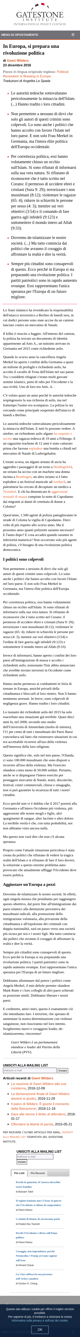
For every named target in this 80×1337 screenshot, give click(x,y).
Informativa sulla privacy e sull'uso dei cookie (40, 1320)
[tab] (19, 1173)
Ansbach (59, 482)
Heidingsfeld (63, 467)
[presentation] (19, 1173)
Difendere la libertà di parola (32, 1124)
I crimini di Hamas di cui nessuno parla (38, 1218)
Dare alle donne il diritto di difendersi (38, 1114)
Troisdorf (9, 492)
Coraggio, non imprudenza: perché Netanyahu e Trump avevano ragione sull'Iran (36, 1256)
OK (40, 1329)
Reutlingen (23, 477)
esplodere (36, 448)
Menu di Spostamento (19, 34)
